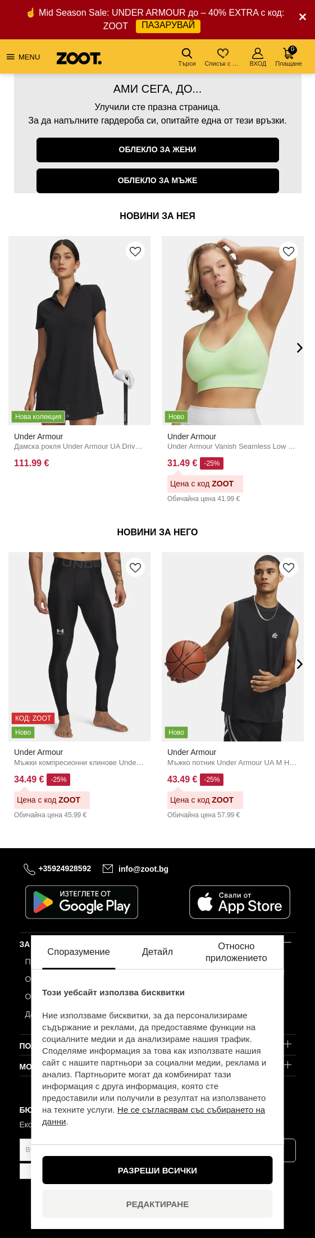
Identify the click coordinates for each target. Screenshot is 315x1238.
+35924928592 (64, 868)
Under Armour (38, 435)
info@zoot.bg (143, 868)
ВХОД (258, 57)
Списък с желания (224, 57)
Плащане (288, 56)
